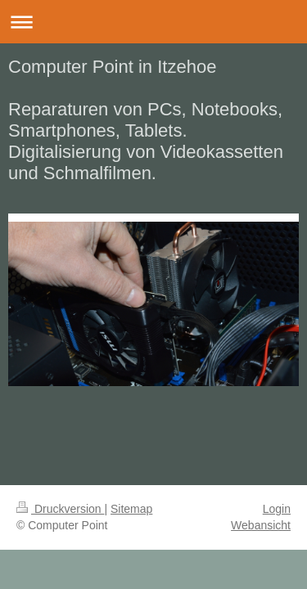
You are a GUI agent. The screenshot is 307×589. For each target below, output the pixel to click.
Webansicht (261, 525)
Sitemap (131, 508)
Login (277, 508)
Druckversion (60, 508)
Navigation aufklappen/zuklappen (153, 21)
